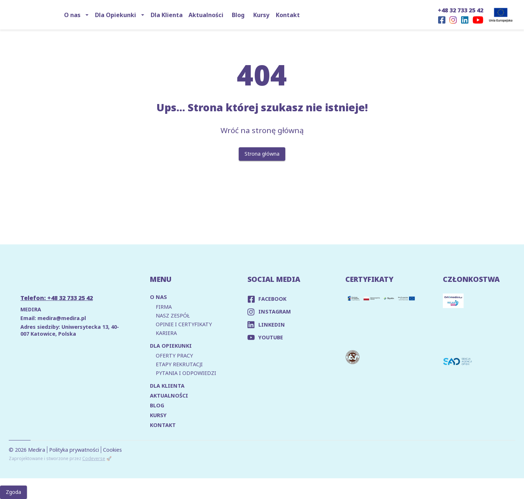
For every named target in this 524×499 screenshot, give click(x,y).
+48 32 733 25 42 (460, 10)
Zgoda (13, 492)
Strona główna (262, 154)
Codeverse (93, 458)
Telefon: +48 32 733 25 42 (56, 298)
